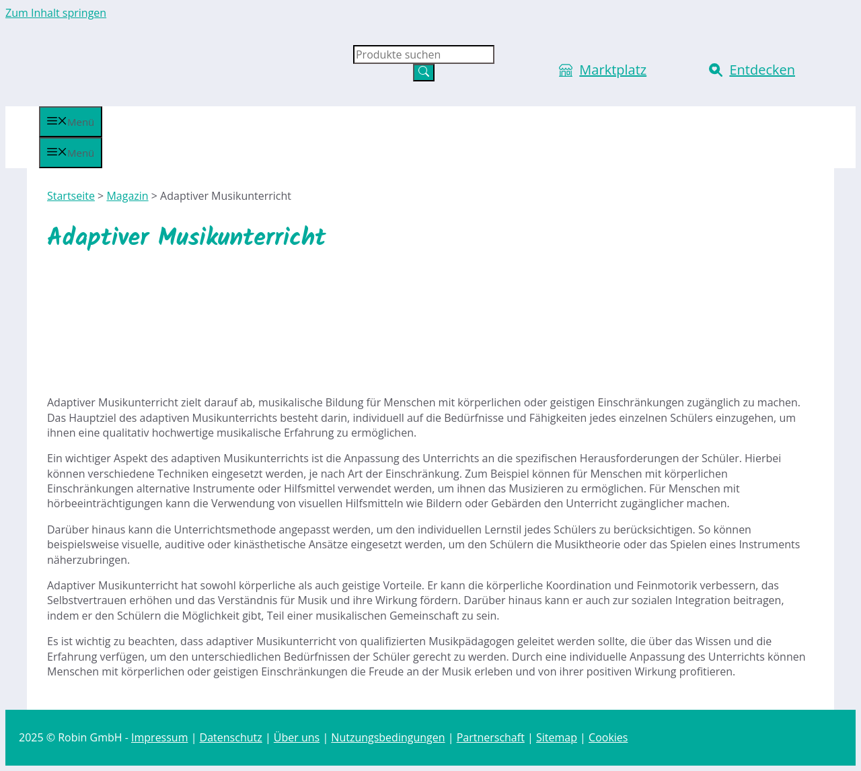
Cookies (608, 737)
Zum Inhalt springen (55, 12)
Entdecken (762, 70)
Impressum (159, 737)
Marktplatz (612, 70)
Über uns (297, 737)
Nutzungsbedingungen (388, 737)
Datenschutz (231, 737)
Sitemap (556, 737)
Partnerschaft (491, 737)
